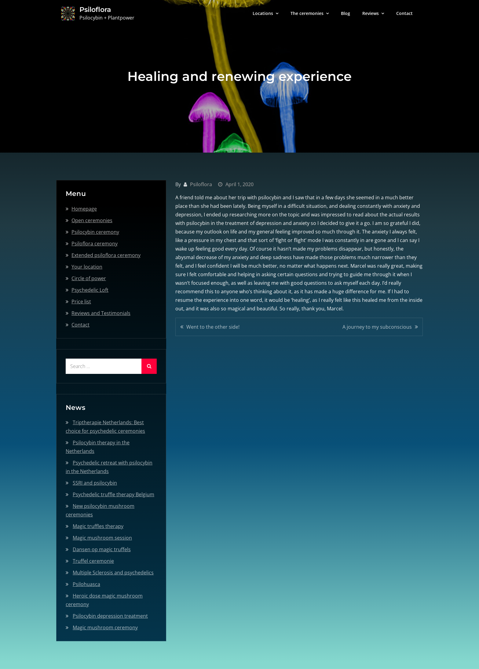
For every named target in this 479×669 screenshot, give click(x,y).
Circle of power (88, 278)
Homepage (84, 208)
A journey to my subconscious (377, 327)
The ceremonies (307, 13)
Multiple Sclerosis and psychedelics (113, 572)
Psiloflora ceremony (94, 243)
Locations (263, 13)
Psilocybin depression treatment (110, 616)
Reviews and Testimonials (100, 313)
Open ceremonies (91, 220)
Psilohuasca (86, 584)
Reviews (370, 13)
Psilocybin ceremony (95, 232)
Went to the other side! (213, 327)
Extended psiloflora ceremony (106, 255)
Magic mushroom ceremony (105, 627)
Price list (81, 301)
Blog (345, 13)
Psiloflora (95, 9)
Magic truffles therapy (98, 526)
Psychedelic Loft (89, 290)
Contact (404, 13)
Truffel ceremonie (93, 561)
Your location (86, 266)
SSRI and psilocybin (95, 482)
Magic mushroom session (102, 537)
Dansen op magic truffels (102, 549)
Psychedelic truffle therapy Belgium (113, 494)
